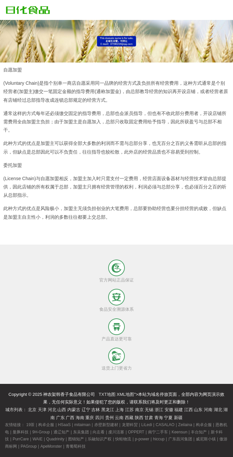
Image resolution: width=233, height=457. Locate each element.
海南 (80, 417)
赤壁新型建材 (106, 424)
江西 (188, 409)
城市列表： (16, 409)
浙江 (159, 409)
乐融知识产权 (100, 439)
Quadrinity (55, 439)
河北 (52, 409)
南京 (139, 409)
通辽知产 (61, 432)
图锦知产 (76, 439)
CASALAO (165, 424)
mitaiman (82, 424)
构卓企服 (46, 424)
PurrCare (21, 439)
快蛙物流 (123, 439)
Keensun (179, 432)
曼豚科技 (21, 432)
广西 (70, 417)
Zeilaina (185, 424)
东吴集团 (81, 432)
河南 (208, 409)
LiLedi (146, 424)
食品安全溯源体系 (116, 309)
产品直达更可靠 (117, 338)
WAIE (37, 439)
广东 (60, 417)
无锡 (149, 409)
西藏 (129, 417)
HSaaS (64, 424)
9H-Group (41, 432)
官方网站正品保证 (116, 280)
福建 (178, 409)
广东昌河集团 (180, 439)
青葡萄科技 (76, 446)
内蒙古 (73, 409)
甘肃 (148, 417)
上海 (119, 409)
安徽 (169, 409)
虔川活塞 (116, 432)
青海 (158, 417)
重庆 (89, 417)
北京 (32, 409)
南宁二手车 (158, 432)
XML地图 (125, 394)
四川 (99, 417)
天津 (42, 409)
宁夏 (168, 417)
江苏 (129, 409)
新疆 (178, 417)
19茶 (30, 424)
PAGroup (29, 446)
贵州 (109, 417)
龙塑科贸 (130, 424)
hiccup (159, 439)
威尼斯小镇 (206, 439)
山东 (198, 409)
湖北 (218, 409)
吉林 (95, 409)
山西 (61, 409)
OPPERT (136, 432)
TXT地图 (107, 394)
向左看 (99, 432)
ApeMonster (51, 446)
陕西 (139, 417)
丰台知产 (199, 432)
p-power (142, 439)
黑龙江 (107, 409)
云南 (119, 417)
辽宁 (86, 409)
